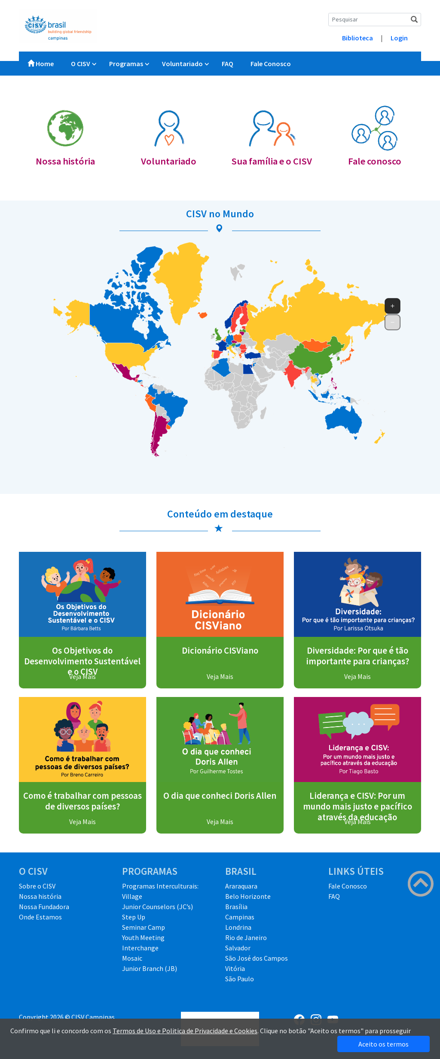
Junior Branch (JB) (149, 968)
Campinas (239, 917)
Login (399, 37)
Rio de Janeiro (246, 937)
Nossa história (40, 896)
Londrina (238, 927)
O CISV (80, 63)
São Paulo (239, 978)
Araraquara (241, 886)
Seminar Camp (143, 927)
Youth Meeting (143, 937)
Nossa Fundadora (44, 906)
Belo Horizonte (248, 896)
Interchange (140, 947)
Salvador (238, 947)
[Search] (374, 19)
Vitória (235, 968)
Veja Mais (82, 676)
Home (41, 63)
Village (132, 896)
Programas (126, 63)
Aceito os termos (383, 1044)
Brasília (236, 906)
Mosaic (132, 958)
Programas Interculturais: (160, 886)
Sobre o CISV (37, 886)
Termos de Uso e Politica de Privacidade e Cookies (185, 1030)
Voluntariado (182, 63)
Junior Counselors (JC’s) (157, 906)
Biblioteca (357, 37)
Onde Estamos (40, 917)
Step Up (133, 917)
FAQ (227, 63)
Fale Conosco (271, 63)
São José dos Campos (256, 958)
